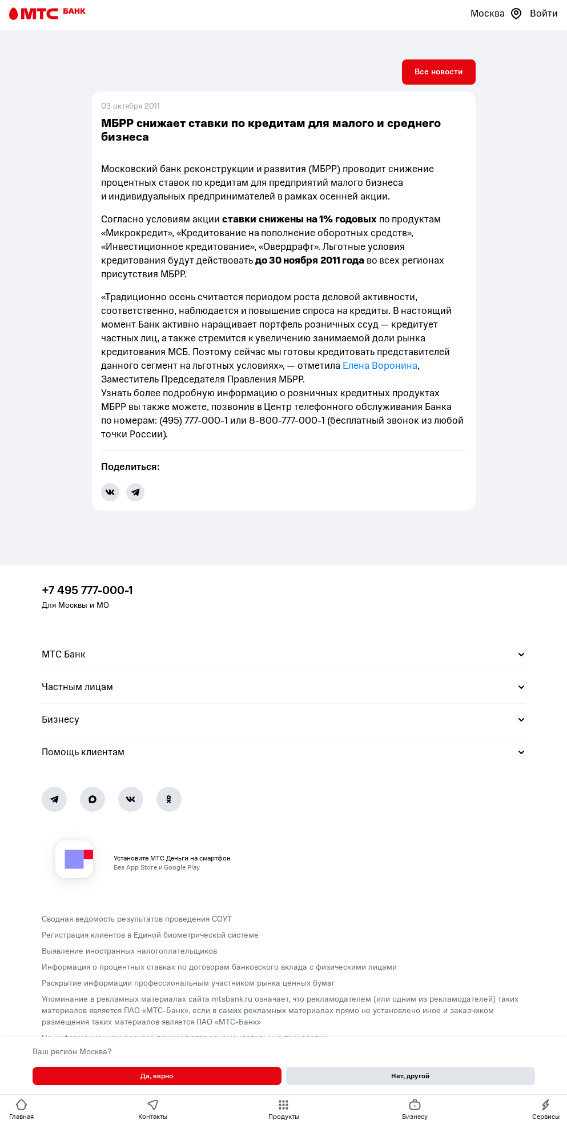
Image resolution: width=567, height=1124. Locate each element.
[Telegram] (54, 799)
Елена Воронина (380, 365)
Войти (544, 13)
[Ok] (169, 799)
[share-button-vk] (110, 492)
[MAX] (92, 799)
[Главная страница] (47, 13)
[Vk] (130, 799)
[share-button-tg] (135, 492)
